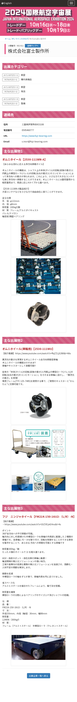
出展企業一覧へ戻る (38, 675)
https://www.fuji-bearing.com (37, 135)
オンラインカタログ (20, 38)
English (7, 3)
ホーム (8, 38)
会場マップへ (32, 45)
